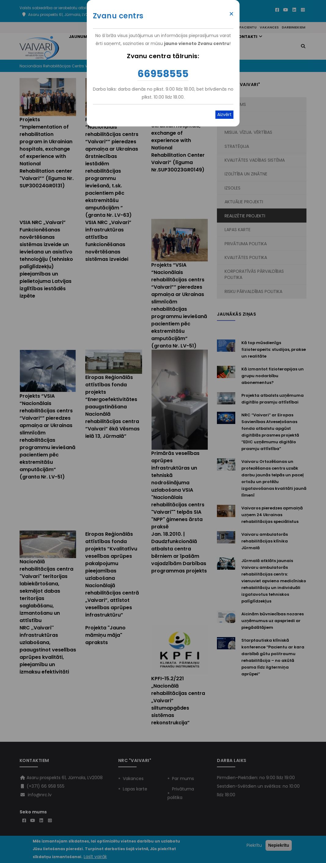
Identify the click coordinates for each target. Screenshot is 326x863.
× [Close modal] (231, 14)
